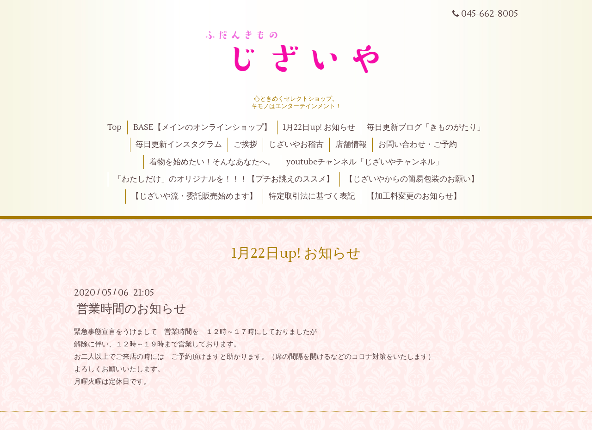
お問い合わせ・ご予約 (417, 144)
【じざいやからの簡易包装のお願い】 (412, 179)
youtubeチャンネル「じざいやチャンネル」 (364, 162)
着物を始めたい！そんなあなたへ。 (212, 162)
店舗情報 (351, 144)
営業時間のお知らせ (131, 309)
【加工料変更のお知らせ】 (414, 196)
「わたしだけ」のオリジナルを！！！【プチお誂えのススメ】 (224, 179)
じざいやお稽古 (296, 144)
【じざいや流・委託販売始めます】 (194, 196)
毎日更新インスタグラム (179, 144)
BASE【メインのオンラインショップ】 (202, 127)
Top (114, 127)
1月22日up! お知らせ (319, 127)
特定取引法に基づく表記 (312, 196)
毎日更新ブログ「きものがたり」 (426, 127)
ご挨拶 (245, 144)
